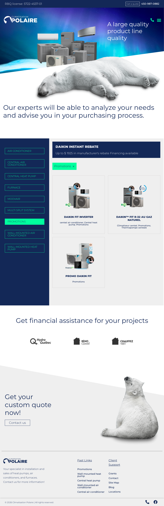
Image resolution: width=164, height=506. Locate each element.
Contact (113, 478)
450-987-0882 (150, 3)
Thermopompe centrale (134, 227)
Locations (115, 491)
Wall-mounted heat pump (89, 475)
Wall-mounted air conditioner (88, 486)
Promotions (82, 224)
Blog (111, 487)
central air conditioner (71, 222)
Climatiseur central (127, 225)
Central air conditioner (90, 491)
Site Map (114, 482)
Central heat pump (88, 480)
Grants (113, 473)
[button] (159, 20)
